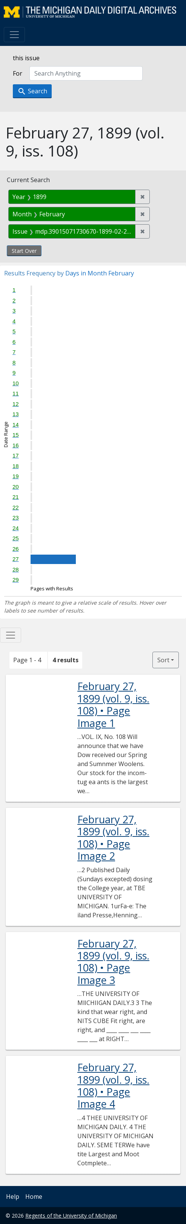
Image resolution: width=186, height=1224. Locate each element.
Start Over (24, 250)
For (17, 73)
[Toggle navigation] (14, 34)
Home (33, 1196)
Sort (163, 660)
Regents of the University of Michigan (71, 1215)
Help (12, 1196)
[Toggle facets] (10, 635)
